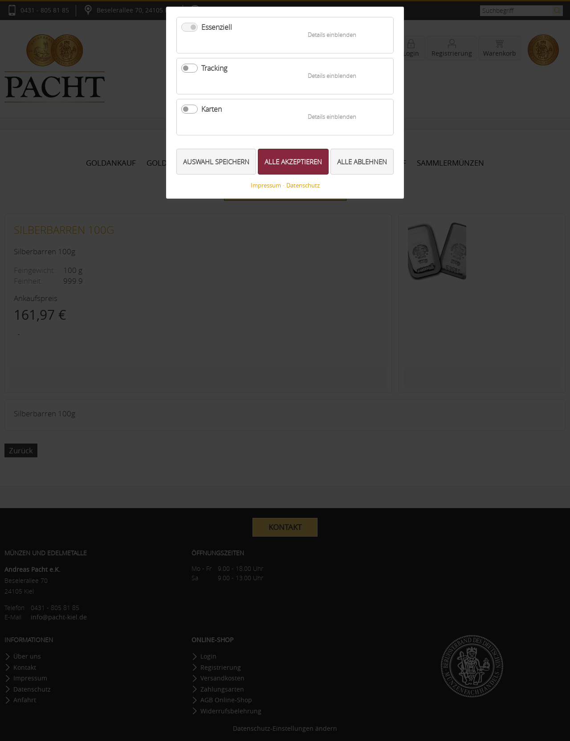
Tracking (214, 68)
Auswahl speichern (216, 161)
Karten (211, 109)
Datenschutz (303, 185)
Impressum (266, 185)
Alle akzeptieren (293, 161)
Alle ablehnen (362, 161)
